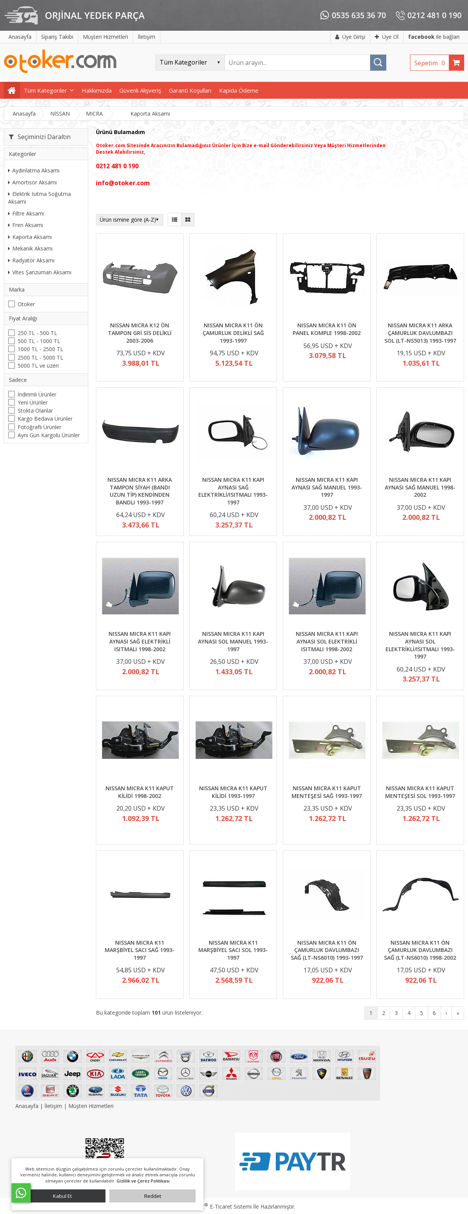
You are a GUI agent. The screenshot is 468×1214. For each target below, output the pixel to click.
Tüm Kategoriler (45, 90)
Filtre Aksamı (26, 213)
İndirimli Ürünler (37, 394)
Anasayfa (27, 1106)
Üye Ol (387, 36)
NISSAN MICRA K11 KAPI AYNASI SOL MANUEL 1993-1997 (233, 641)
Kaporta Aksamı (30, 236)
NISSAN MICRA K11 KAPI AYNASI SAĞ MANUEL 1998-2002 (420, 487)
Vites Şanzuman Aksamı (39, 272)
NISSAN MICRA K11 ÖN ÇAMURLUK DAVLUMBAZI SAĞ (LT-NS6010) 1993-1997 (327, 950)
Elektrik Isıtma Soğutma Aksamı (39, 197)
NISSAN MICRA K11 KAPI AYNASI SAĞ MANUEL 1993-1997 (327, 487)
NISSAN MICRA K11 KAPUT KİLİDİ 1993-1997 (233, 791)
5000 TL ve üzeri (38, 365)
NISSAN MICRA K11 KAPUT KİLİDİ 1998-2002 (139, 791)
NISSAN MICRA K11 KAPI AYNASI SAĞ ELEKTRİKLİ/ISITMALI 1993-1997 (233, 491)
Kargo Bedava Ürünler (45, 418)
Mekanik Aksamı (30, 248)
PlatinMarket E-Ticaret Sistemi (212, 1206)
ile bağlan (434, 36)
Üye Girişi (350, 36)
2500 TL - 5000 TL (40, 357)
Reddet (152, 1195)
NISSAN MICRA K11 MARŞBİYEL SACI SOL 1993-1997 (233, 950)
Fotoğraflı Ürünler (39, 427)
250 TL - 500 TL (37, 333)
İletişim (53, 1106)
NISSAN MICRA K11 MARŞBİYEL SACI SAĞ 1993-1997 (140, 950)
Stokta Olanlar (35, 410)
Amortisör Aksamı (32, 182)
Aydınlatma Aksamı (33, 170)
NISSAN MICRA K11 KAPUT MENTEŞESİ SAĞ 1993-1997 (327, 791)
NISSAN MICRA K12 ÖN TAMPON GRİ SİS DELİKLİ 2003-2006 (139, 333)
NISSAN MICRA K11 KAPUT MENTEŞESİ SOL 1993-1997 (420, 791)
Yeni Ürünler (33, 402)
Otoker (26, 304)
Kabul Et (62, 1195)
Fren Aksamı (25, 225)
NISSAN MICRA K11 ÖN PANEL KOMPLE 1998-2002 (327, 329)
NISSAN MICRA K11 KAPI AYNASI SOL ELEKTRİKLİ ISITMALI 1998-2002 (327, 641)
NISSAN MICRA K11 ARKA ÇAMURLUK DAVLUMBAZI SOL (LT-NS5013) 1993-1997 (420, 333)
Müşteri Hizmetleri (91, 1106)
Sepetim (431, 63)
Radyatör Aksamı (31, 260)
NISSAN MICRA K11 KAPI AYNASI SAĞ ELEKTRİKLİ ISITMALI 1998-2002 (140, 641)
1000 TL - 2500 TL (40, 349)
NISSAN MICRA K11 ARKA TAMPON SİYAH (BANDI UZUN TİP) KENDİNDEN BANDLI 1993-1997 (139, 491)
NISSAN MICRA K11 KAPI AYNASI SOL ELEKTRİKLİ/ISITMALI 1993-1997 (420, 645)
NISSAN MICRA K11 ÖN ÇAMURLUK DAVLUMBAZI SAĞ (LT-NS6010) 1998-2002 (420, 950)
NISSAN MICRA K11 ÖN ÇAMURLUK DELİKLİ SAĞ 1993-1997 (233, 333)
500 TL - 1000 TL (39, 341)
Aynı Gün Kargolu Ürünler (49, 435)
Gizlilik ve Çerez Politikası (143, 1181)
